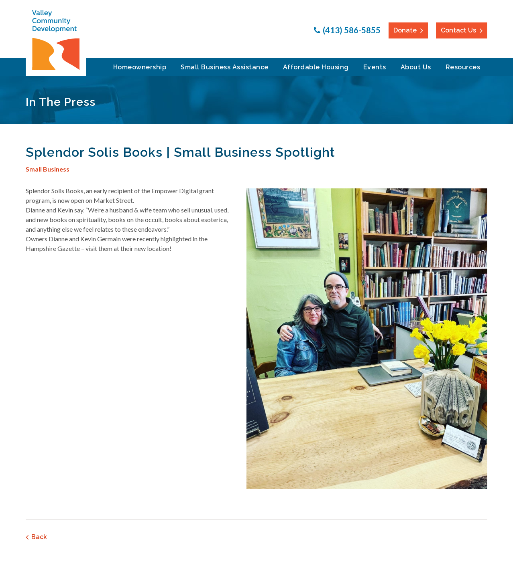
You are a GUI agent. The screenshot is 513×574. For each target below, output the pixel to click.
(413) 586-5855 (352, 30)
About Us (416, 67)
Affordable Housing (316, 67)
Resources (463, 67)
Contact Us (458, 30)
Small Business (47, 169)
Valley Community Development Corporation (56, 40)
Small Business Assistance (225, 67)
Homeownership (140, 67)
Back (39, 537)
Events (374, 67)
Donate (405, 30)
